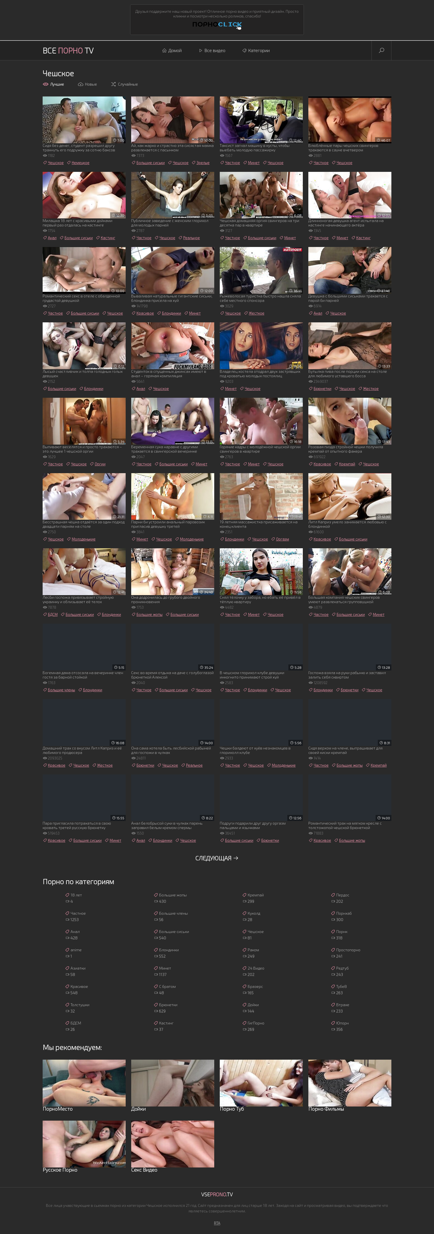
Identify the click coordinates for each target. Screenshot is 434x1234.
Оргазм (280, 539)
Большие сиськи (148, 162)
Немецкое (77, 162)
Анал (49, 237)
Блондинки (169, 313)
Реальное (189, 237)
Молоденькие (80, 539)
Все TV (68, 50)
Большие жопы (146, 614)
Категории (256, 50)
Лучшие (53, 84)
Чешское (53, 162)
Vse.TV (217, 1194)
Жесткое (254, 313)
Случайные (124, 84)
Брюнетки (319, 388)
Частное (230, 162)
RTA (217, 1223)
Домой (172, 50)
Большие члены (59, 690)
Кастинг (105, 237)
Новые (87, 84)
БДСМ (50, 614)
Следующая (217, 857)
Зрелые (200, 162)
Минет (251, 162)
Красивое (142, 313)
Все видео (211, 50)
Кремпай (344, 464)
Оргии (97, 464)
